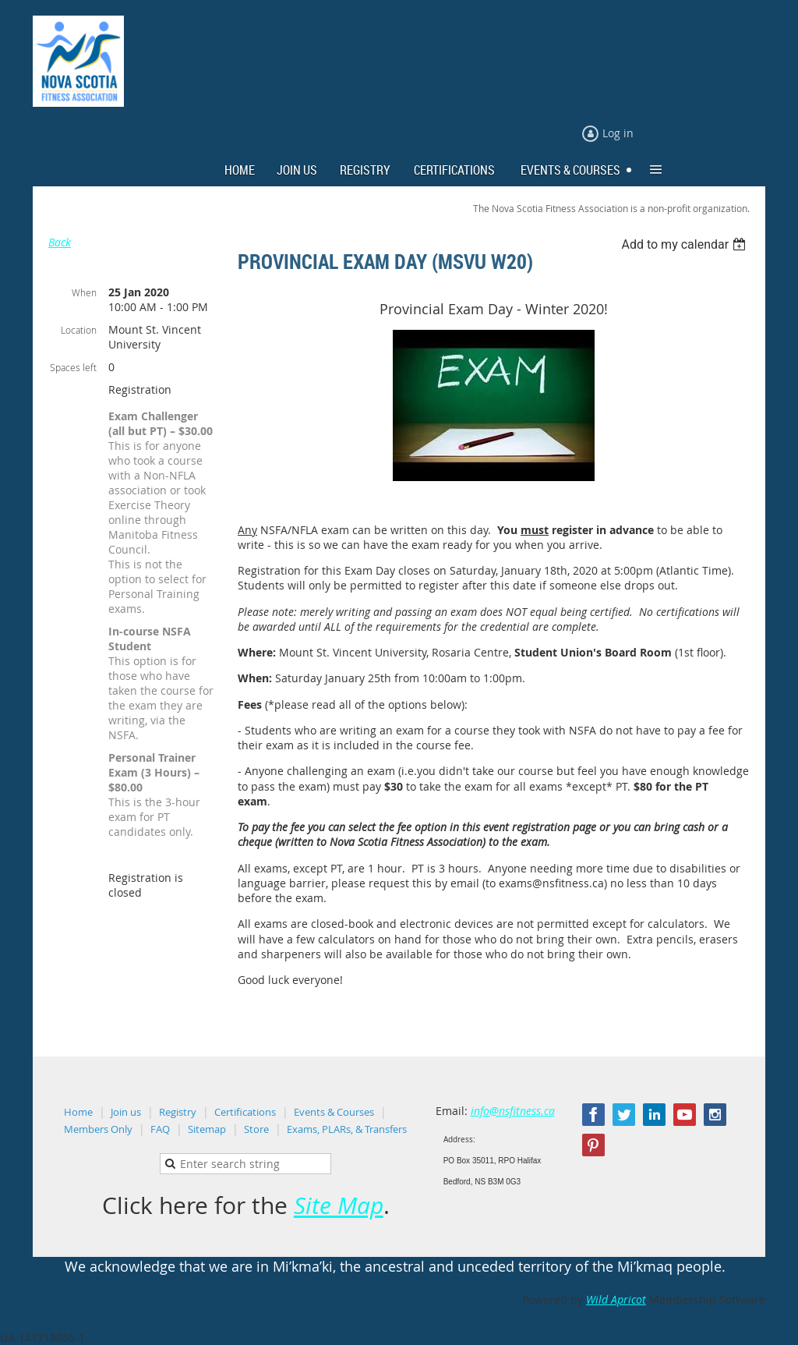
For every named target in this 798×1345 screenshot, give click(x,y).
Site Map (338, 1205)
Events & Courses (334, 1112)
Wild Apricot (616, 1299)
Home (78, 1112)
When (84, 292)
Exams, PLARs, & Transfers (347, 1129)
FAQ (160, 1129)
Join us (126, 1112)
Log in (618, 133)
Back (59, 242)
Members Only (98, 1129)
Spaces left (73, 367)
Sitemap (207, 1129)
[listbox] (685, 244)
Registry (177, 1112)
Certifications (245, 1112)
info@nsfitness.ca (513, 1110)
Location (79, 330)
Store (256, 1129)
